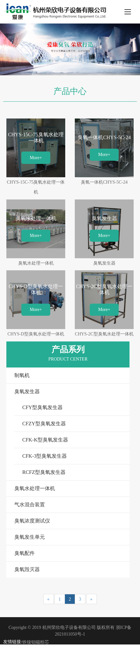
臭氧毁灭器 (27, 569)
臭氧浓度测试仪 (32, 520)
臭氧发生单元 (29, 537)
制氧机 (22, 375)
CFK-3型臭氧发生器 (44, 456)
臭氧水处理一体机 (34, 488)
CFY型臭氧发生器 (42, 407)
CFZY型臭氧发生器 (44, 423)
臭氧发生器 (27, 391)
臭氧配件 (24, 553)
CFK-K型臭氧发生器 (45, 439)
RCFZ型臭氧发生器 (44, 472)
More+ (36, 157)
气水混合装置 (29, 504)
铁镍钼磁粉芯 (35, 642)
